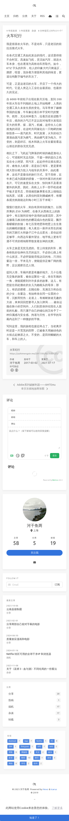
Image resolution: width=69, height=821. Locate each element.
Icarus (54, 789)
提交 (55, 455)
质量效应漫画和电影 (18, 637)
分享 (9, 612)
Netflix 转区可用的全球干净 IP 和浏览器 (29, 652)
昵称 (13, 410)
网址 (13, 424)
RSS (42, 16)
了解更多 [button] (57, 807)
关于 (33, 16)
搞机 (9, 656)
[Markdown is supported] (12, 455)
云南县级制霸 (14, 608)
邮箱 (13, 417)
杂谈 (34, 30)
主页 (6, 16)
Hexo (45, 789)
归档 (15, 16)
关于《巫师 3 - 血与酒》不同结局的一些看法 (31, 666)
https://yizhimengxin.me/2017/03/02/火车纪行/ (34, 353)
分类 (24, 16)
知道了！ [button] (34, 817)
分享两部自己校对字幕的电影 (23, 623)
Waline (55, 480)
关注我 (34, 552)
